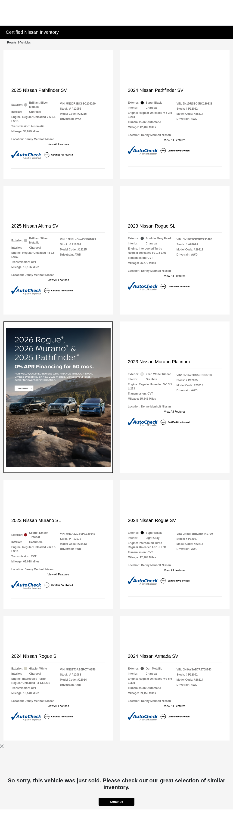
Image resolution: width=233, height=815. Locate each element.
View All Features (58, 144)
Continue (116, 801)
